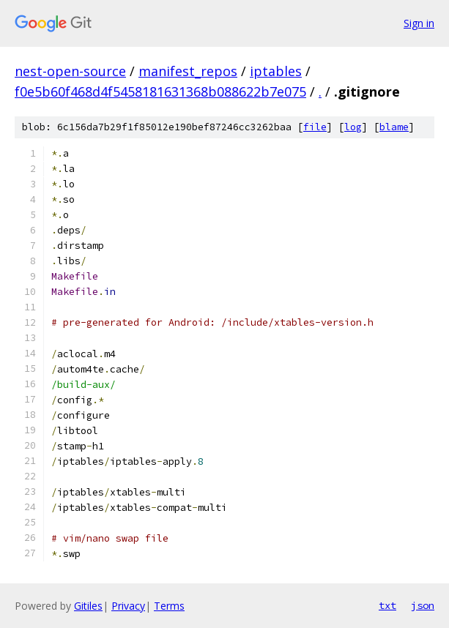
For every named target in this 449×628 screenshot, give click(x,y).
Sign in (419, 23)
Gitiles (88, 606)
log (353, 127)
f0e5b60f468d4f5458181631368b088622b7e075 (160, 91)
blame (394, 127)
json (422, 605)
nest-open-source (70, 71)
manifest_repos (187, 71)
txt (387, 605)
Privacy (128, 606)
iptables (276, 71)
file (315, 127)
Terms (169, 606)
